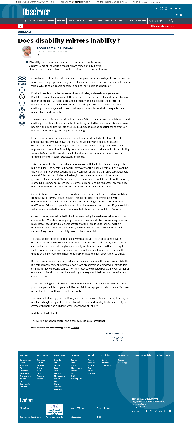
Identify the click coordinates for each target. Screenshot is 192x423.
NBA (73, 376)
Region (91, 360)
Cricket (74, 365)
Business (105, 363)
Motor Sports (76, 368)
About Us (24, 408)
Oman (104, 360)
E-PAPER (118, 21)
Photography (59, 376)
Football (74, 360)
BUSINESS (41, 21)
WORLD (71, 21)
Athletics (74, 371)
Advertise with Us (54, 417)
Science (121, 360)
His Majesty (24, 373)
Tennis (73, 363)
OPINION (80, 21)
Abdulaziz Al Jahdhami (55, 48)
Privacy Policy (103, 408)
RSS (99, 417)
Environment (25, 376)
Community (25, 384)
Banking (40, 365)
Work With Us (77, 408)
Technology (122, 363)
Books (56, 381)
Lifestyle (57, 360)
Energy (40, 368)
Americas (91, 363)
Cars (39, 373)
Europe (91, 365)
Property (40, 376)
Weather (23, 387)
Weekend (58, 389)
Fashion (57, 373)
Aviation (40, 371)
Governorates (25, 360)
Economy (41, 360)
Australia (91, 373)
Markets (40, 363)
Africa (90, 371)
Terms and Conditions (30, 417)
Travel (56, 371)
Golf (72, 373)
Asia (89, 368)
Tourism (23, 379)
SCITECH (90, 21)
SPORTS (51, 21)
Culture (57, 365)
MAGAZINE (129, 21)
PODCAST (108, 21)
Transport (24, 365)
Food (56, 368)
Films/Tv (57, 379)
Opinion (24, 32)
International (106, 365)
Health (22, 363)
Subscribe (76, 417)
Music (56, 384)
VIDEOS (99, 21)
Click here (75, 327)
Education (24, 371)
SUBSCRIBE (155, 2)
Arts (55, 363)
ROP (22, 368)
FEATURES (61, 21)
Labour (23, 381)
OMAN (32, 21)
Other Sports (76, 379)
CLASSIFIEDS (141, 21)
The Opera (58, 387)
